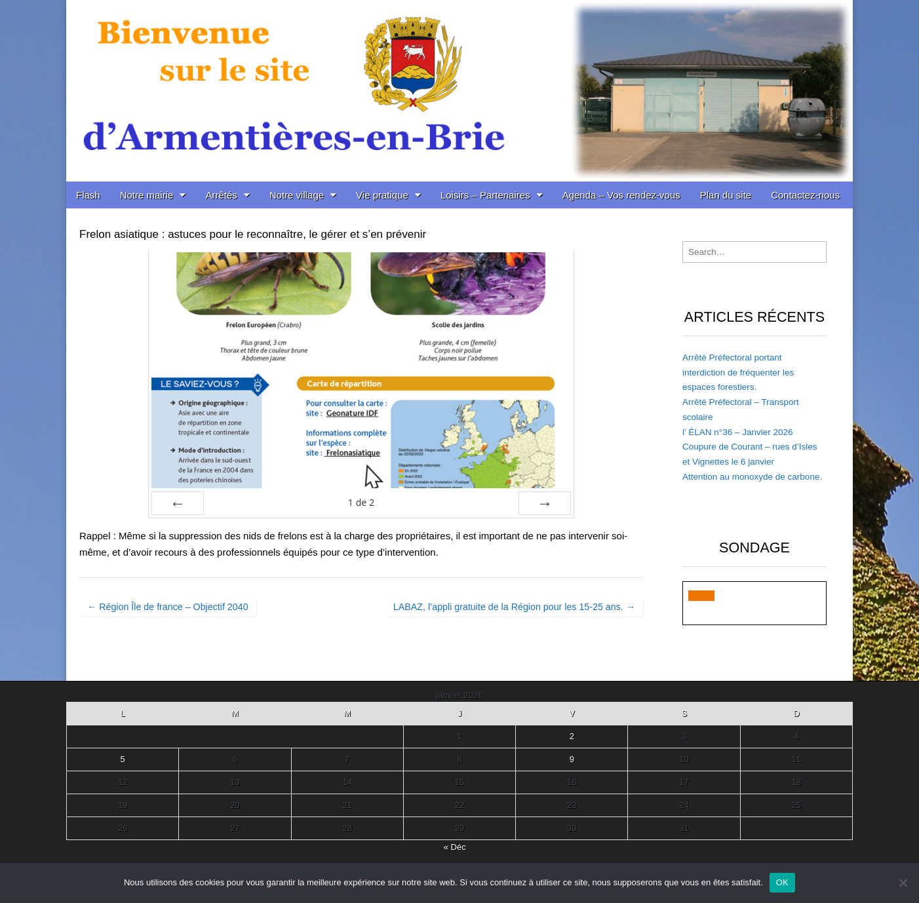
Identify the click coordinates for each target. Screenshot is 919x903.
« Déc (455, 847)
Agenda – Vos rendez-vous (621, 195)
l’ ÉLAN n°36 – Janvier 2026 (737, 432)
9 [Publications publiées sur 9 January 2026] (572, 759)
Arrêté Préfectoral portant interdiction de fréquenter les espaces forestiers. (738, 373)
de (361, 502)
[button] (701, 595)
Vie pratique (382, 195)
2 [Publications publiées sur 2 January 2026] (572, 736)
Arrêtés (221, 195)
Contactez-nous (805, 195)
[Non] (902, 882)
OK (782, 882)
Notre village (296, 195)
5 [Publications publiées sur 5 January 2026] (123, 759)
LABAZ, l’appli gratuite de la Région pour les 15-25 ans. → (514, 607)
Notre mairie (147, 195)
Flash (88, 195)
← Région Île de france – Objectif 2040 (167, 607)
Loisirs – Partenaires (485, 195)
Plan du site (725, 195)
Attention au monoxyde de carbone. (752, 477)
